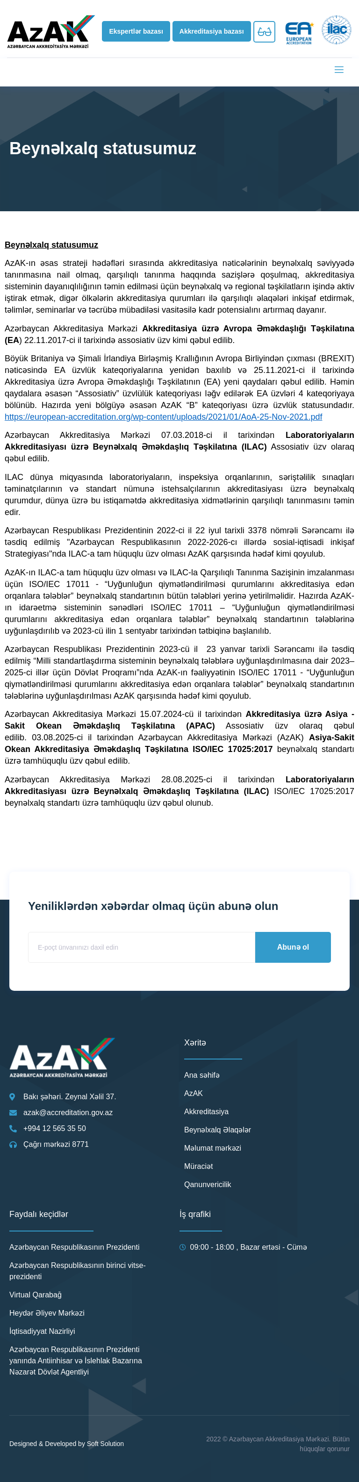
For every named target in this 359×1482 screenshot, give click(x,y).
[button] (136, 31)
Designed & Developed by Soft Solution (66, 1443)
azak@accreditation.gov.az (68, 1113)
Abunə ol (293, 947)
